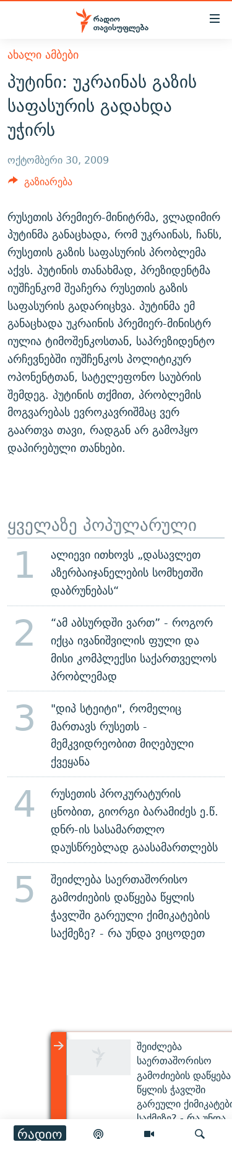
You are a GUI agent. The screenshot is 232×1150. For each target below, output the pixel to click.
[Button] (40, 185)
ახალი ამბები (43, 54)
